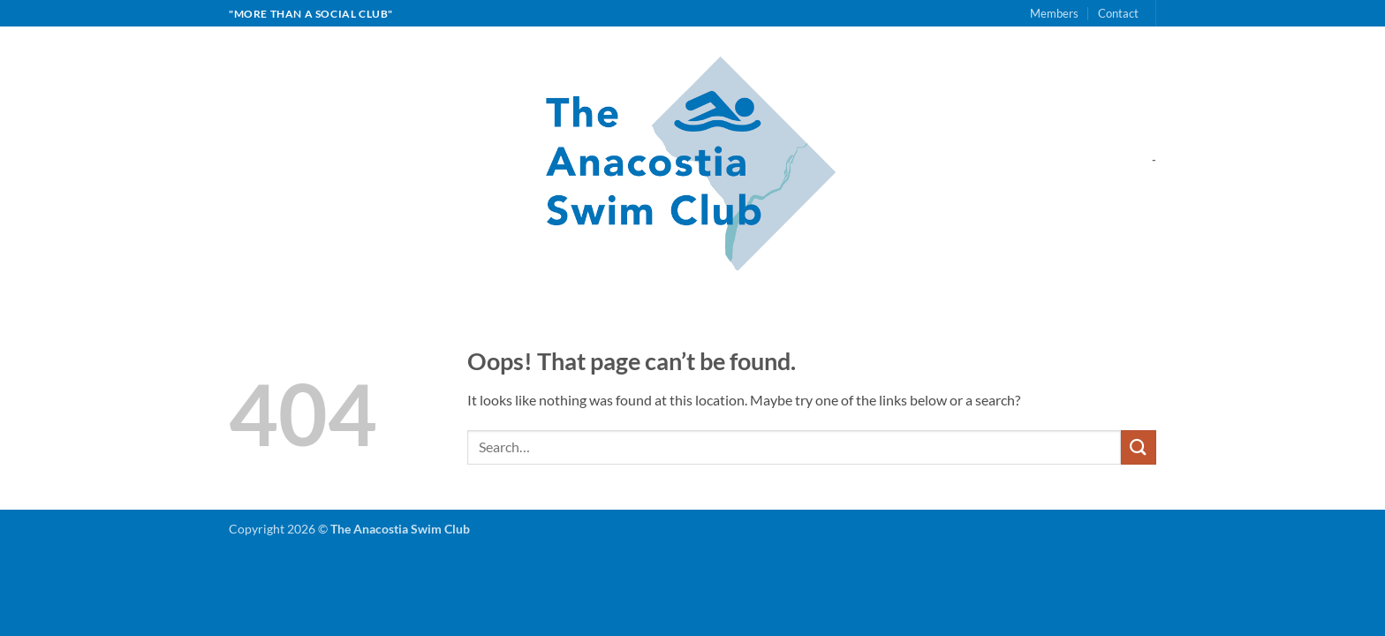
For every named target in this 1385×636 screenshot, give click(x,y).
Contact (1118, 13)
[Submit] (1138, 447)
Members (1054, 13)
